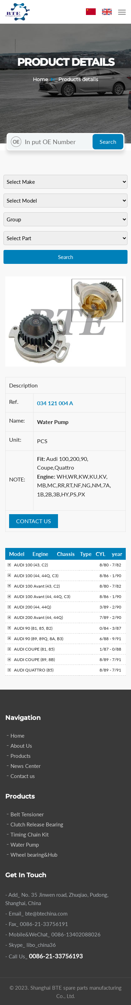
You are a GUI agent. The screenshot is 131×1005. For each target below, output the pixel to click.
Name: (17, 420)
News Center (25, 766)
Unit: (15, 439)
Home (40, 79)
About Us (21, 746)
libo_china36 (41, 945)
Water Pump (24, 844)
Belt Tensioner (27, 814)
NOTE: (17, 479)
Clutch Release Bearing (36, 824)
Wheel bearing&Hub (33, 854)
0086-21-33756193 (56, 956)
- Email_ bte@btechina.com (36, 913)
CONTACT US (33, 521)
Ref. (14, 401)
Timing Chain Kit (29, 834)
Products (20, 756)
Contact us (22, 776)
